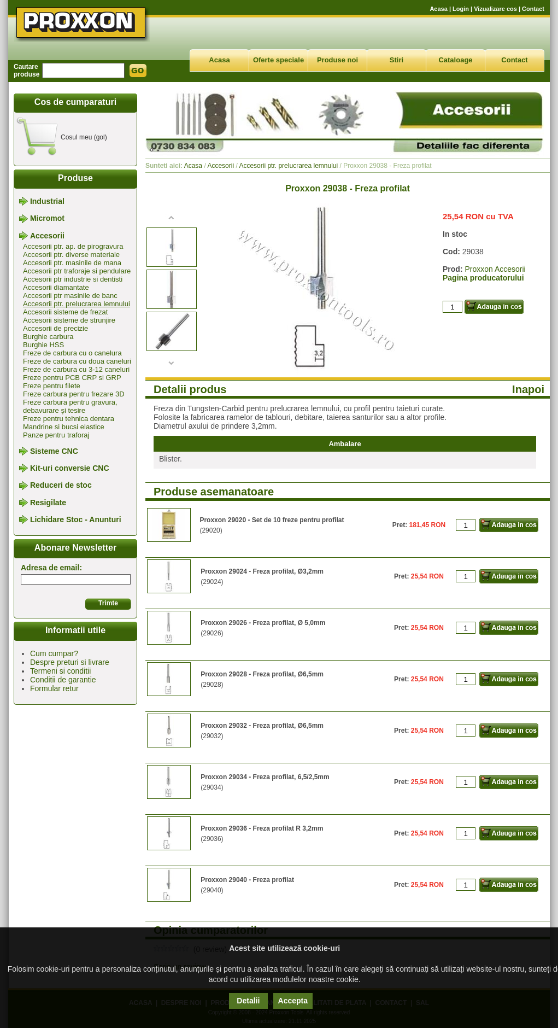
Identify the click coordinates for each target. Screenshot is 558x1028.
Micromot (47, 218)
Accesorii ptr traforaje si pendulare (77, 271)
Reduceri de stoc (61, 485)
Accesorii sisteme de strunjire (69, 320)
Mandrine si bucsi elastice (63, 427)
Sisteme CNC (54, 451)
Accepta (293, 1000)
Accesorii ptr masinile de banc (70, 295)
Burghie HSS (43, 345)
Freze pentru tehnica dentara (68, 418)
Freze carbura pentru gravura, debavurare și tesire (70, 406)
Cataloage (455, 60)
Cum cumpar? (54, 653)
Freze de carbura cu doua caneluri (77, 361)
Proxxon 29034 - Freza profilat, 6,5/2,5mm (265, 777)
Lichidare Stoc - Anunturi (75, 519)
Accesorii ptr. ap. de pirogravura (73, 246)
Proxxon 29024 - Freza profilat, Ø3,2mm (262, 571)
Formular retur (54, 688)
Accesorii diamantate (56, 287)
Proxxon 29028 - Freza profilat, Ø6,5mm (262, 674)
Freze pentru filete (51, 386)
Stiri (396, 60)
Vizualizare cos (495, 8)
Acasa (438, 8)
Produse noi (337, 60)
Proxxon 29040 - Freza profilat (247, 880)
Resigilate (48, 502)
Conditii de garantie (63, 679)
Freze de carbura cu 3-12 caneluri (76, 369)
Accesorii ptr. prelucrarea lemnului (76, 304)
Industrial (47, 201)
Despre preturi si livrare (69, 662)
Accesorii (47, 235)
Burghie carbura (48, 336)
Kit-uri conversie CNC (69, 468)
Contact (533, 8)
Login (461, 8)
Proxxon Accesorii (495, 269)
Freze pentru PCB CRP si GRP (72, 377)
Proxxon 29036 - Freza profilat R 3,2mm (262, 828)
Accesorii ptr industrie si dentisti (72, 279)
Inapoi (528, 389)
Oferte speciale (278, 60)
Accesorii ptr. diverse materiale (71, 254)
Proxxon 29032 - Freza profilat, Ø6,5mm (262, 725)
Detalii (248, 1000)
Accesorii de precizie (55, 328)
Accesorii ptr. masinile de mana (72, 263)
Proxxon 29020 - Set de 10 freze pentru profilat (271, 520)
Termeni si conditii (60, 671)
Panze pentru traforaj (56, 435)
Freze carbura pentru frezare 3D (74, 394)
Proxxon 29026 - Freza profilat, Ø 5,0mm (263, 623)
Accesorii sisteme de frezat (65, 312)
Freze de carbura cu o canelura (72, 353)
